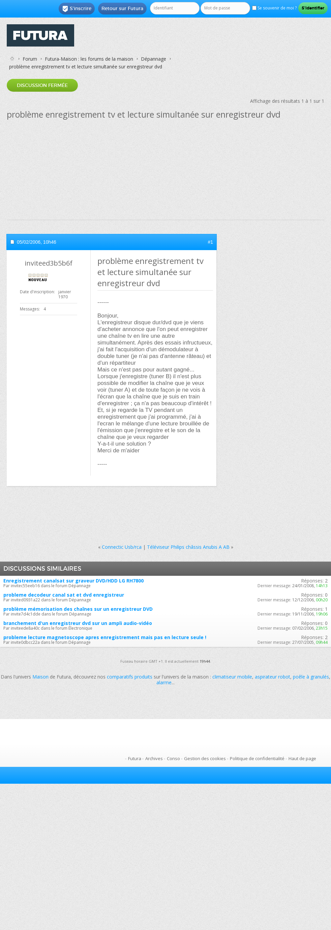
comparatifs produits (129, 676)
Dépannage (153, 59)
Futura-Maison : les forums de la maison (89, 59)
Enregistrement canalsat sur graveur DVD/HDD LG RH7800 (73, 580)
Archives (154, 758)
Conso (173, 758)
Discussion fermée (42, 85)
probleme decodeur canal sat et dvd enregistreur (63, 595)
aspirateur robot (272, 676)
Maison (40, 676)
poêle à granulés (311, 676)
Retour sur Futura (122, 8)
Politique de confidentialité (257, 758)
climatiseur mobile (232, 676)
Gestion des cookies (205, 758)
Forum (30, 59)
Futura (134, 758)
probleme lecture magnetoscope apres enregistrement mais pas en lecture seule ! (104, 637)
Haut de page (302, 758)
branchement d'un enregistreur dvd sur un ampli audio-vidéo (77, 623)
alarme (164, 682)
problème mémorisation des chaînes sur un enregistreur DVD (78, 609)
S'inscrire (76, 8)
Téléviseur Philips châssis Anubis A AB (188, 547)
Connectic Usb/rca (122, 547)
